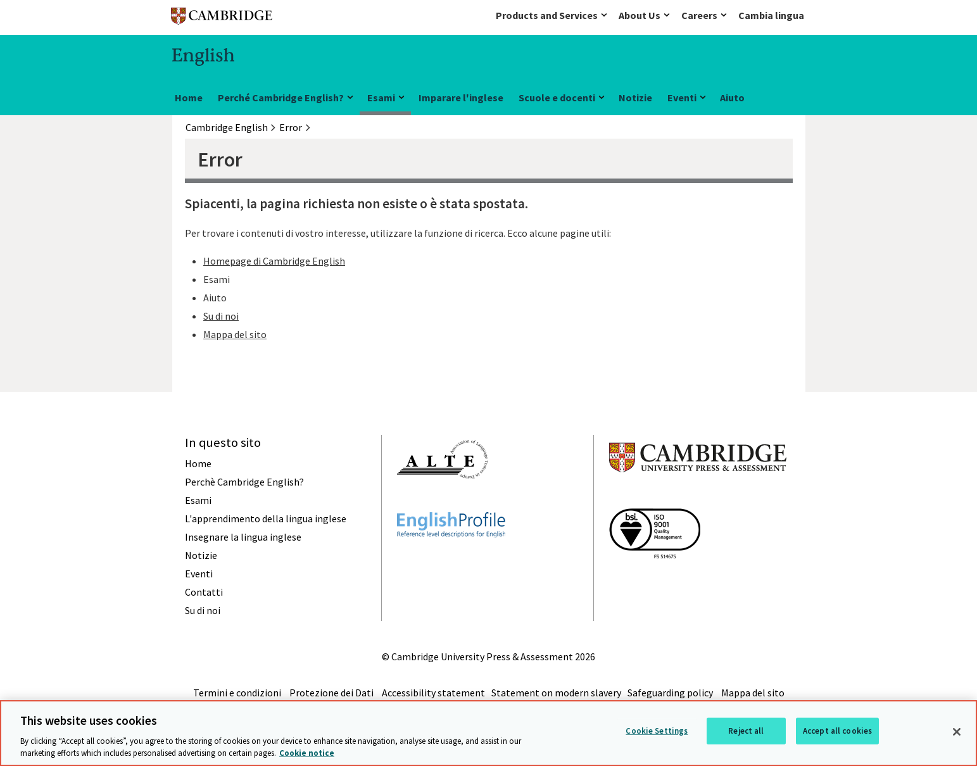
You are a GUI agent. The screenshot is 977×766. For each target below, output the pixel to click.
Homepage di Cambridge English (274, 260)
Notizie (635, 97)
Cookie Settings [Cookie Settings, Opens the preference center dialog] (657, 730)
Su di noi (221, 316)
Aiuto (732, 97)
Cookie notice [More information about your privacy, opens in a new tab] (306, 753)
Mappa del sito (235, 334)
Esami (381, 97)
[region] (488, 733)
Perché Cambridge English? (281, 97)
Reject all (746, 730)
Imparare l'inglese (461, 97)
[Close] (957, 732)
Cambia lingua (771, 15)
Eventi (682, 97)
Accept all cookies (837, 730)
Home (189, 97)
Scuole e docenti (557, 97)
